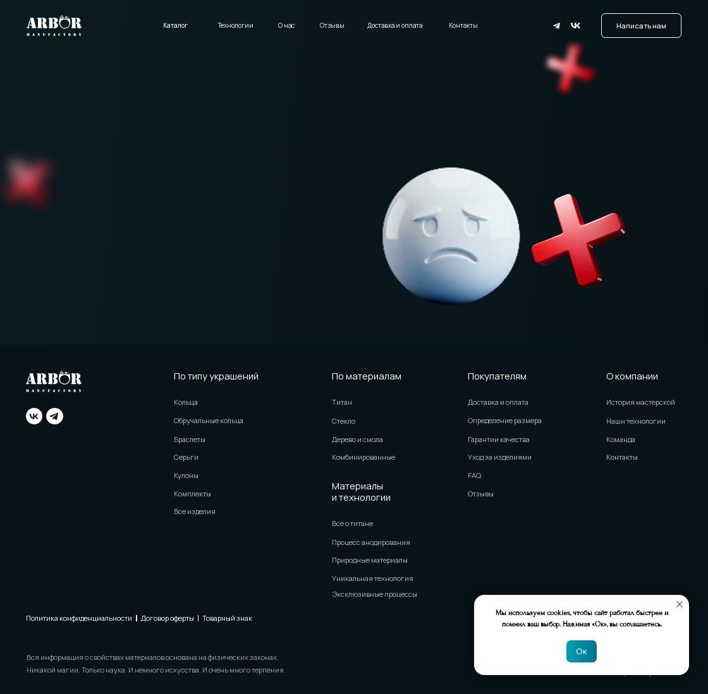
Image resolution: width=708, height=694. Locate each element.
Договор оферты (167, 618)
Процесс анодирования (371, 542)
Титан (342, 402)
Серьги (186, 457)
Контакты (463, 25)
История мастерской (640, 402)
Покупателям (497, 375)
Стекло (343, 421)
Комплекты (192, 493)
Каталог (175, 25)
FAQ (474, 475)
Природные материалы (370, 560)
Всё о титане (352, 523)
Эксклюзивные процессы (374, 594)
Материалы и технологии (361, 491)
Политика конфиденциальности (79, 618)
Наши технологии (636, 421)
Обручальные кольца (208, 420)
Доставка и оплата (394, 25)
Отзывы (332, 25)
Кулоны (186, 475)
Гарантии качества (499, 439)
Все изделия (195, 511)
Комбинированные (363, 457)
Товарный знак (227, 618)
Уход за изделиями (500, 457)
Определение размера (505, 420)
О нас (286, 25)
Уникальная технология (372, 578)
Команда (620, 439)
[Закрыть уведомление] (679, 604)
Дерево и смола (357, 439)
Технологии (235, 25)
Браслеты (189, 439)
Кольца (186, 402)
